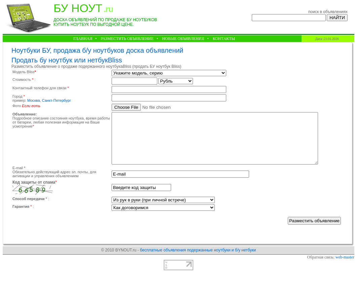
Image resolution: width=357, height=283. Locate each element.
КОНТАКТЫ (224, 38)
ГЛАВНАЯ (82, 38)
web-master (344, 267)
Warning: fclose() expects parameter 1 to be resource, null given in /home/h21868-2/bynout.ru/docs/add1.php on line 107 (169, 73)
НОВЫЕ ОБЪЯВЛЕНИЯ (183, 38)
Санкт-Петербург (56, 100)
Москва (33, 100)
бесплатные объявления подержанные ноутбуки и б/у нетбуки (198, 260)
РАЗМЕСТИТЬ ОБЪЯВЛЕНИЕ (127, 38)
